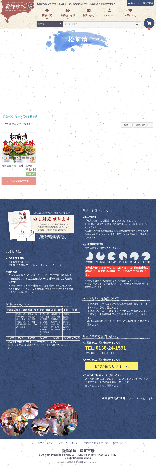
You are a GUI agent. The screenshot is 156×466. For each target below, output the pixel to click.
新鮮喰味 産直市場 (78, 451)
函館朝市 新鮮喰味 (75, 462)
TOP (32, 443)
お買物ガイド (67, 13)
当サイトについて (46, 443)
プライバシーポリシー (69, 443)
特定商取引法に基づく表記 (96, 443)
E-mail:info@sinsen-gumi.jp (78, 458)
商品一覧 (47, 13)
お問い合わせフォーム (111, 366)
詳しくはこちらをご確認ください (103, 385)
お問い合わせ (119, 443)
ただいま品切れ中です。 (19, 181)
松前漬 (33, 116)
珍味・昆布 (21, 116)
